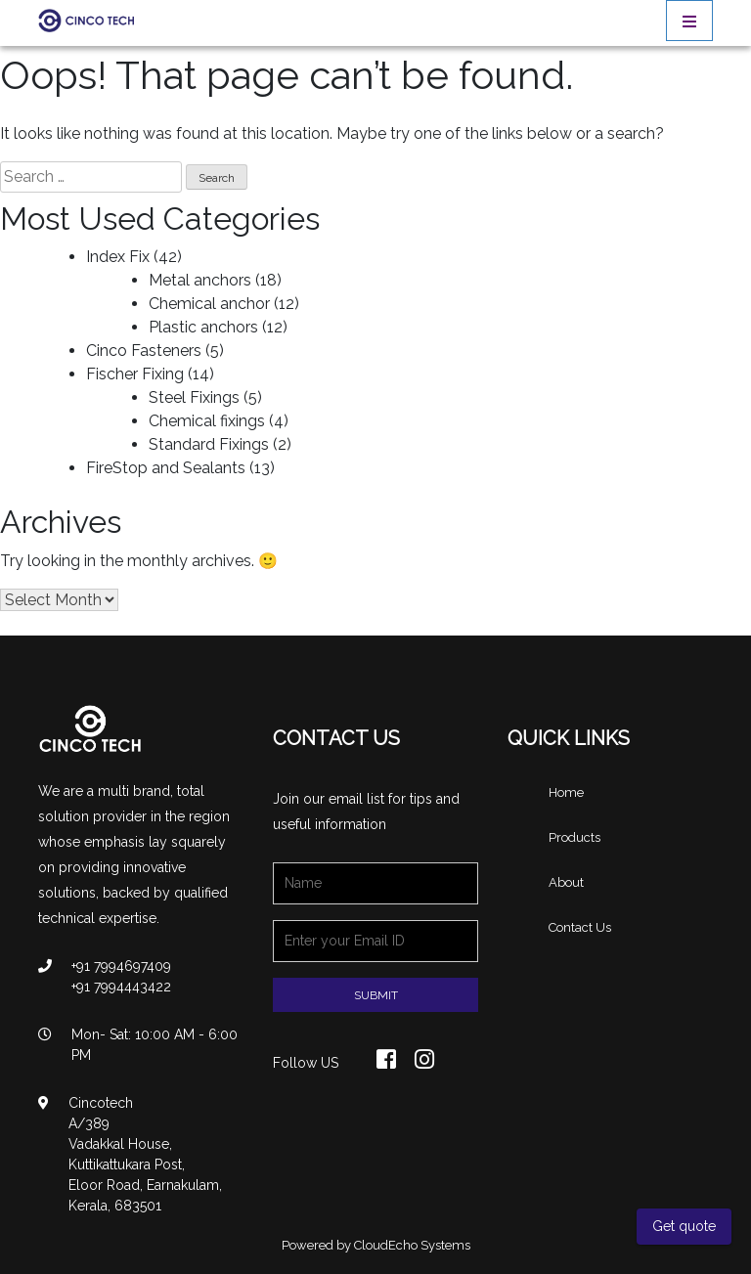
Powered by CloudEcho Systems (376, 1245)
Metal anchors (200, 280)
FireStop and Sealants (165, 468)
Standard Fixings (209, 444)
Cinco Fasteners (143, 350)
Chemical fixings (207, 421)
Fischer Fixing (135, 374)
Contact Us (580, 927)
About (566, 882)
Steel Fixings (194, 397)
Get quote (684, 1226)
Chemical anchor (209, 303)
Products (574, 837)
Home (566, 792)
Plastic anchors (203, 327)
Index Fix (118, 256)
